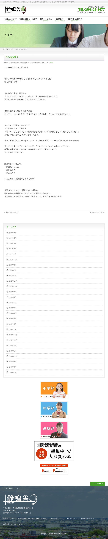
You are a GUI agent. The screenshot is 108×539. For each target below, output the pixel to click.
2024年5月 (12, 238)
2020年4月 (12, 319)
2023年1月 (12, 276)
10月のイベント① (97, 212)
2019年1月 (12, 351)
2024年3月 (12, 249)
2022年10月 (13, 286)
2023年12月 (13, 259)
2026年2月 (12, 233)
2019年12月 (13, 335)
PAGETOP (99, 484)
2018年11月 (13, 356)
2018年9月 (12, 362)
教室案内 (54, 518)
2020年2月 (12, 324)
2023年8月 (12, 265)
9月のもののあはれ (11, 212)
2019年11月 (13, 340)
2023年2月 (12, 270)
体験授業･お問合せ (87, 518)
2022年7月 (12, 302)
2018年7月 (12, 372)
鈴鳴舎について (8, 518)
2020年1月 (12, 329)
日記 (51, 62)
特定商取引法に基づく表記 (12, 524)
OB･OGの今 (70, 518)
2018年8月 (12, 367)
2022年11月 (13, 281)
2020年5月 (12, 313)
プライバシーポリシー (13, 488)
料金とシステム (41, 518)
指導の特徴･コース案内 (26, 518)
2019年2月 (12, 345)
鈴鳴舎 (51, 534)
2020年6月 (12, 308)
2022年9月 (12, 292)
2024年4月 (12, 243)
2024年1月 (12, 254)
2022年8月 (12, 297)
